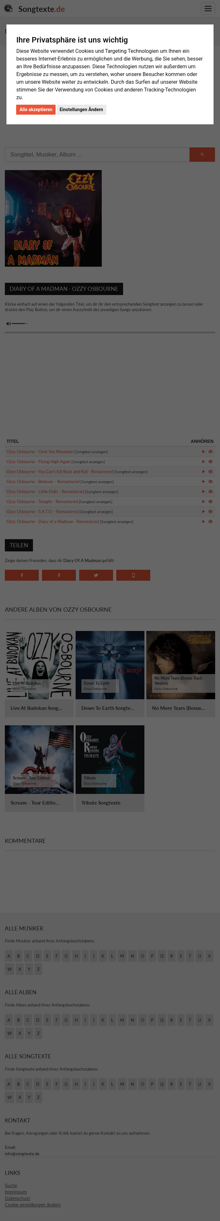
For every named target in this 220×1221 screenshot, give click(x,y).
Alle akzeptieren (35, 109)
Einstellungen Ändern (81, 109)
